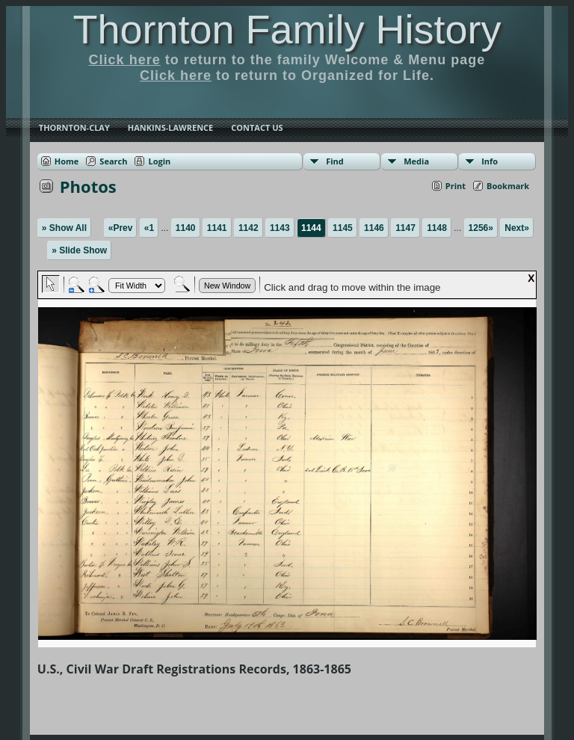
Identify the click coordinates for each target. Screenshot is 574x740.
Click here (125, 59)
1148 (437, 228)
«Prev (120, 228)
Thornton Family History (286, 29)
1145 (343, 228)
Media (416, 161)
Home (67, 161)
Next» (516, 228)
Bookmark (508, 185)
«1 (149, 228)
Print (455, 185)
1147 (405, 228)
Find (335, 161)
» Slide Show (79, 250)
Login (159, 161)
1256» (481, 228)
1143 (280, 228)
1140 (186, 228)
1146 (374, 228)
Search (113, 161)
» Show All (64, 228)
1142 (248, 228)
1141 (217, 228)
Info (489, 161)
